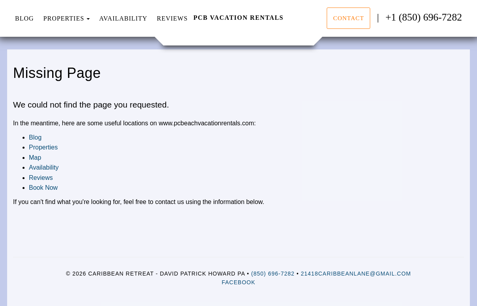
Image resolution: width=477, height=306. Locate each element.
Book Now (43, 187)
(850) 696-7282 (273, 273)
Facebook (238, 282)
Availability (123, 18)
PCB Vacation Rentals (238, 17)
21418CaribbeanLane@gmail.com (356, 273)
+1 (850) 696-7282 (423, 17)
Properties (64, 18)
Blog (24, 18)
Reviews (172, 18)
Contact (348, 18)
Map (35, 157)
